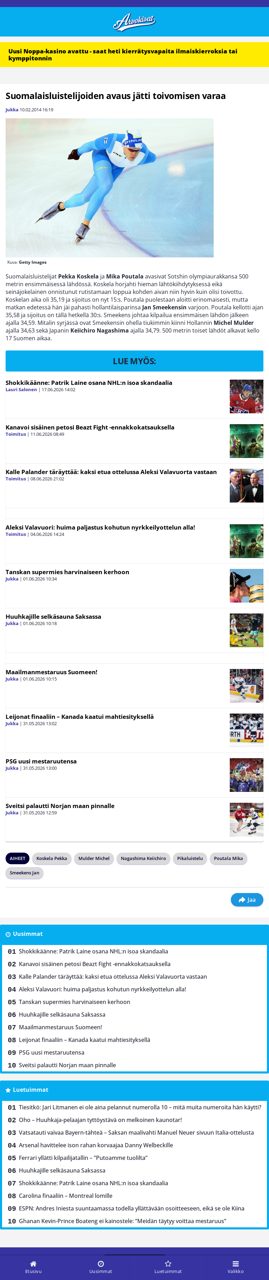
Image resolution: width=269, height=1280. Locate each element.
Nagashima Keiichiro (143, 858)
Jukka (12, 109)
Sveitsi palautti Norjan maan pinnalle (60, 806)
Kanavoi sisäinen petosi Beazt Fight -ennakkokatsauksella (90, 427)
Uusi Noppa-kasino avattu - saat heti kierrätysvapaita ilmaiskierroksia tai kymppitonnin (122, 54)
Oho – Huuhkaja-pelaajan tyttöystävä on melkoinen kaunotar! (100, 1120)
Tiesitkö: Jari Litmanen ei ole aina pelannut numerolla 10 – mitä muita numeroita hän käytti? (140, 1107)
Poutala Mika (228, 858)
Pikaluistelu (190, 858)
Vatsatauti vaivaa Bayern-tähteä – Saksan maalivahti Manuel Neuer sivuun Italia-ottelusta (136, 1132)
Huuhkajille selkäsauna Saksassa (53, 616)
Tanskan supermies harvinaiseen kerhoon (67, 572)
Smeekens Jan (24, 872)
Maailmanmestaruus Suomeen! (51, 672)
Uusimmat (28, 934)
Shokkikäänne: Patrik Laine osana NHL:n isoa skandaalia (89, 383)
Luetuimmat (30, 1090)
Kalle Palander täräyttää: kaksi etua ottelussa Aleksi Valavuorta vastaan (111, 472)
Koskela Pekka (51, 858)
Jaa (247, 900)
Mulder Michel (94, 858)
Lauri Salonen (21, 389)
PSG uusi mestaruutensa (41, 761)
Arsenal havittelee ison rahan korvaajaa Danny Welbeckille (96, 1145)
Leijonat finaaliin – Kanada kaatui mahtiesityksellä (80, 717)
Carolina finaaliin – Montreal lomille (65, 1196)
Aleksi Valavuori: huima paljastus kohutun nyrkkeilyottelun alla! (100, 527)
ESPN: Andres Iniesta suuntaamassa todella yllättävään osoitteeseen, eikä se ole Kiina (131, 1208)
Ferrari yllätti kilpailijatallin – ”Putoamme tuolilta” (83, 1158)
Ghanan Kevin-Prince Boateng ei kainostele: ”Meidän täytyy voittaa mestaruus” (122, 1221)
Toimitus (16, 434)
